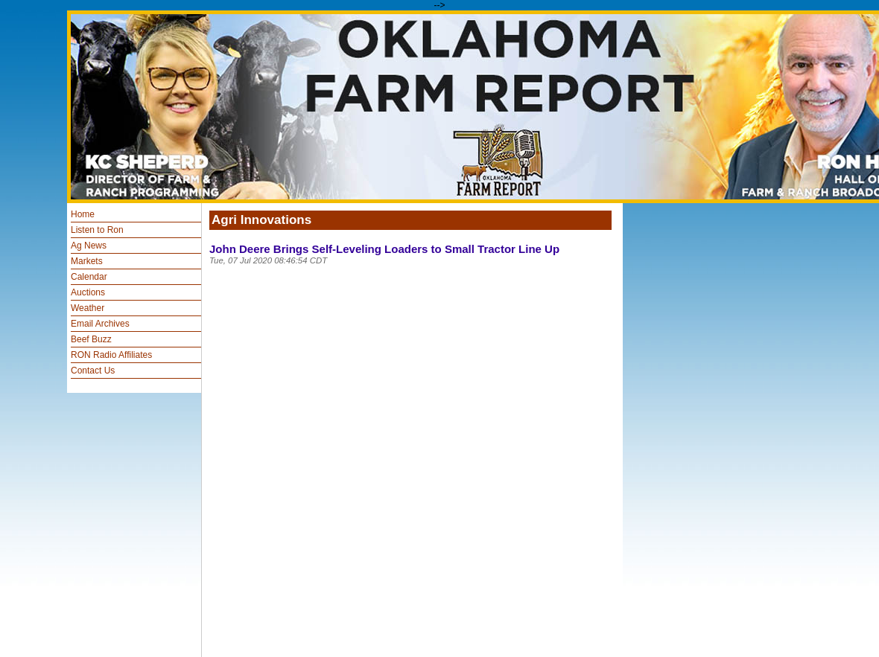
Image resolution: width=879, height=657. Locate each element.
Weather (87, 308)
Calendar (89, 277)
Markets (87, 261)
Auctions (88, 292)
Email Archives (100, 323)
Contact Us (93, 370)
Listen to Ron (97, 230)
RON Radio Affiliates (111, 355)
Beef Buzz (91, 339)
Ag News (89, 245)
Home (83, 214)
